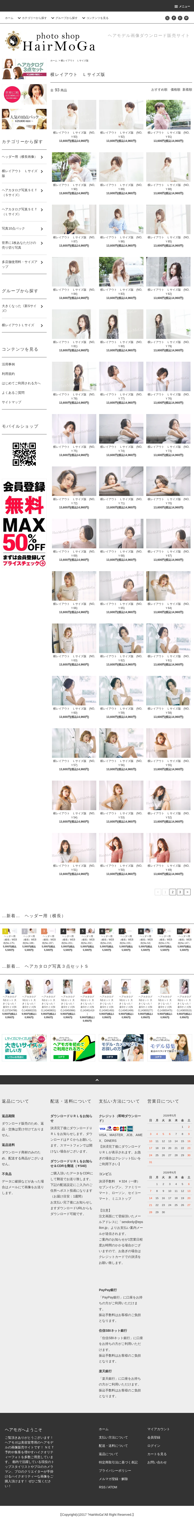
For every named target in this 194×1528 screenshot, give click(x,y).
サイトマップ (11, 402)
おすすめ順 (159, 89)
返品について (108, 1454)
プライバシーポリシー (115, 1470)
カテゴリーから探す (31, 18)
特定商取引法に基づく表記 (118, 1462)
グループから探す (64, 18)
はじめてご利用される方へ (21, 383)
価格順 (175, 89)
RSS (102, 1487)
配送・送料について (113, 1445)
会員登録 (153, 1437)
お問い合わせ (157, 1462)
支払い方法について (113, 1437)
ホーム (9, 18)
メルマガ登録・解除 (113, 1479)
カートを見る (157, 1454)
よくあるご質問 (13, 392)
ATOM (112, 1487)
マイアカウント (158, 1429)
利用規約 (8, 374)
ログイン (153, 1445)
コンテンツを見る (95, 18)
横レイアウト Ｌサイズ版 (74, 60)
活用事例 (8, 364)
